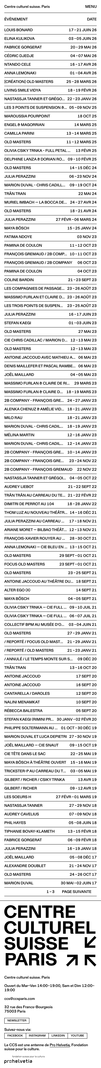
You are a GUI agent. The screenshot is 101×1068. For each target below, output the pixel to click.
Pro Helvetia (59, 1045)
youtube (77, 1036)
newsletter (17, 1020)
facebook (15, 1036)
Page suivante (76, 891)
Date (92, 19)
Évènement (16, 19)
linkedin (58, 1036)
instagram (37, 1036)
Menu (91, 6)
